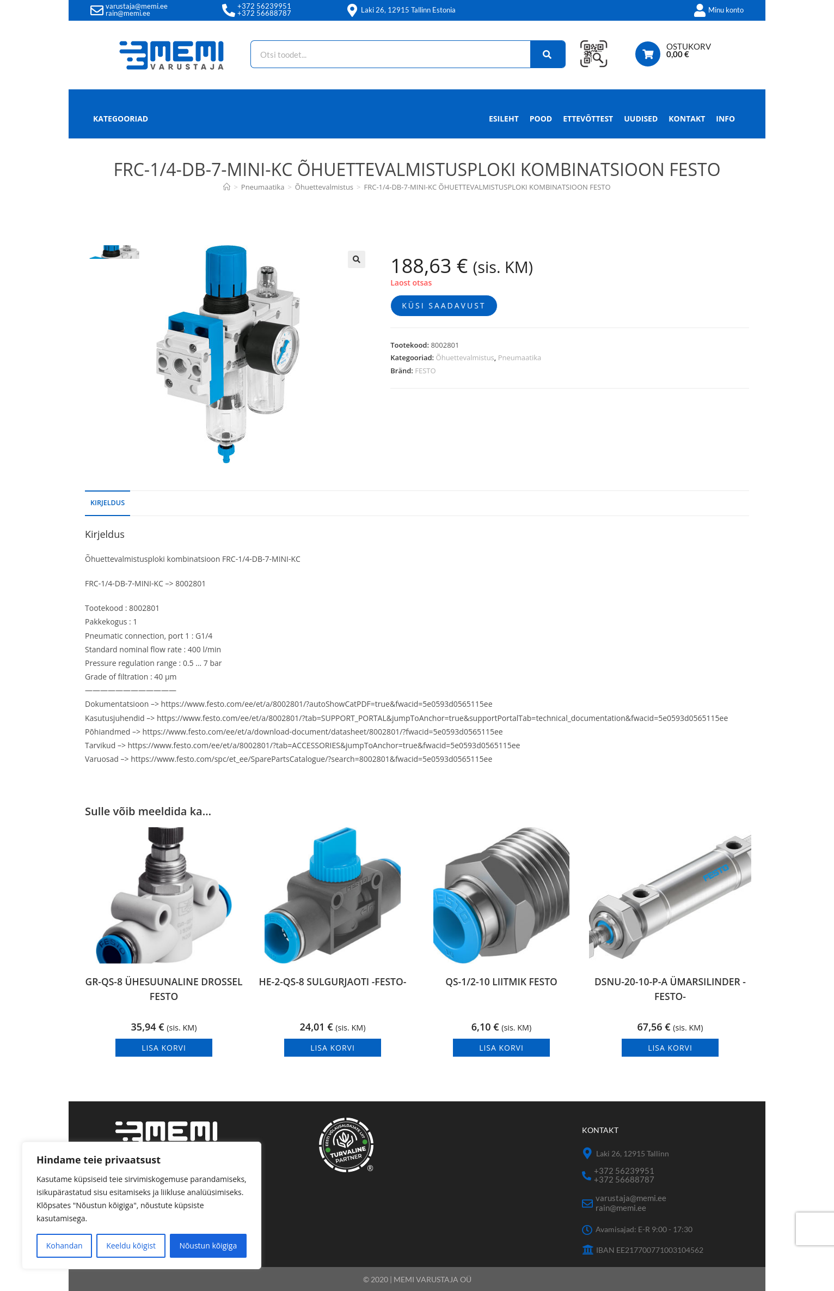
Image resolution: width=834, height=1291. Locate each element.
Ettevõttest (588, 118)
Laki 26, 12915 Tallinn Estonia (408, 9)
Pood (541, 118)
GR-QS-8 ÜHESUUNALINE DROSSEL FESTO (164, 990)
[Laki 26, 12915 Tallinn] (587, 1153)
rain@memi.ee (128, 13)
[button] (356, 259)
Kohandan (64, 1245)
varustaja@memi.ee (137, 6)
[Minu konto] (699, 10)
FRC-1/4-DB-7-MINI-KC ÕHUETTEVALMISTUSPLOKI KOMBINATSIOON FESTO (487, 187)
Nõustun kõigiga (208, 1245)
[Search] (543, 54)
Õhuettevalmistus (465, 357)
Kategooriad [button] (120, 118)
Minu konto (726, 9)
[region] (141, 1205)
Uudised (641, 118)
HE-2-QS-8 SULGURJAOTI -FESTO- (332, 990)
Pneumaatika (520, 357)
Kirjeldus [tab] (107, 502)
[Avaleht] (226, 187)
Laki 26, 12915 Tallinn (632, 1152)
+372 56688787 (264, 13)
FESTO (425, 370)
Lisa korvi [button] (164, 1048)
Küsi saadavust (444, 305)
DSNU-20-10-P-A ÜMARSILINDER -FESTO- (670, 990)
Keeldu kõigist (131, 1245)
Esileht (504, 118)
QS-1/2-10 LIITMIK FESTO (501, 982)
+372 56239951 (264, 6)
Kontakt (687, 118)
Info (725, 121)
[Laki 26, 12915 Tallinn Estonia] (352, 10)
